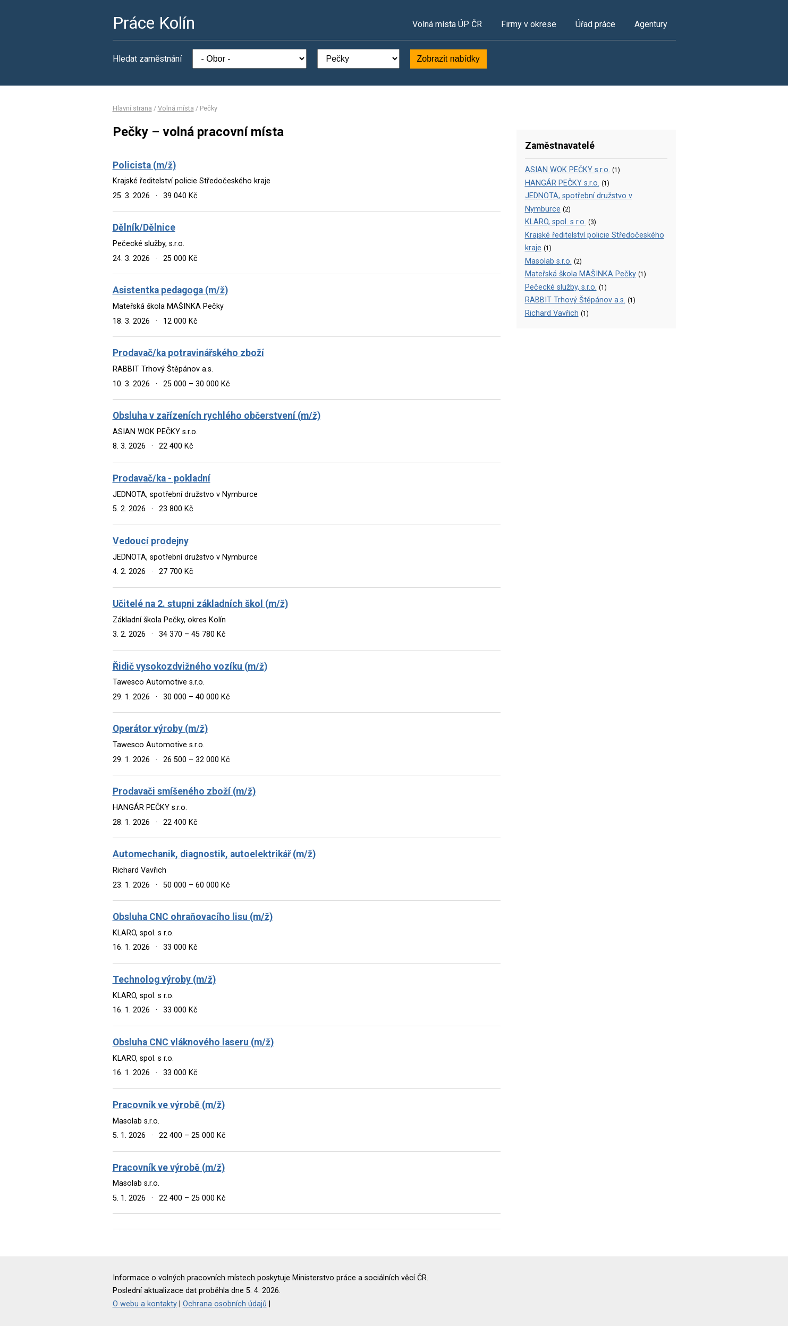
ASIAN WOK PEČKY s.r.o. (567, 169)
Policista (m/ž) (144, 165)
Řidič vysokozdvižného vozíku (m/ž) (190, 666)
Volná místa (176, 108)
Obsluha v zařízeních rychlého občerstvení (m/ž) (216, 415)
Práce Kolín (154, 23)
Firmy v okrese (528, 24)
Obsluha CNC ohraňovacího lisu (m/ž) (193, 916)
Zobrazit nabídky (448, 58)
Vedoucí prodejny (151, 541)
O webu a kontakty (145, 1303)
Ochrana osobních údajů (225, 1303)
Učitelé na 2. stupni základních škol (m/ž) (200, 603)
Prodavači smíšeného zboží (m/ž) (184, 791)
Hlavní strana (132, 108)
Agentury (650, 24)
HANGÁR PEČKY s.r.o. (562, 183)
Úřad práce (595, 24)
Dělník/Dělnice (144, 227)
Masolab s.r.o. (548, 261)
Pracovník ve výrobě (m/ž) (169, 1105)
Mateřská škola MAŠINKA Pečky (580, 273)
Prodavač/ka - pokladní (161, 478)
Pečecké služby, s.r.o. (561, 287)
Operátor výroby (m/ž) (160, 728)
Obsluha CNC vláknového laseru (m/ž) (193, 1042)
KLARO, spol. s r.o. (555, 221)
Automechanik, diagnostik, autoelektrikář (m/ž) (214, 854)
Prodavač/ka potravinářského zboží (188, 353)
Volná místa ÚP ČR (447, 24)
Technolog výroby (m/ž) (164, 979)
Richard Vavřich (552, 313)
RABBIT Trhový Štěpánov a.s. (575, 300)
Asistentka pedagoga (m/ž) (170, 290)
